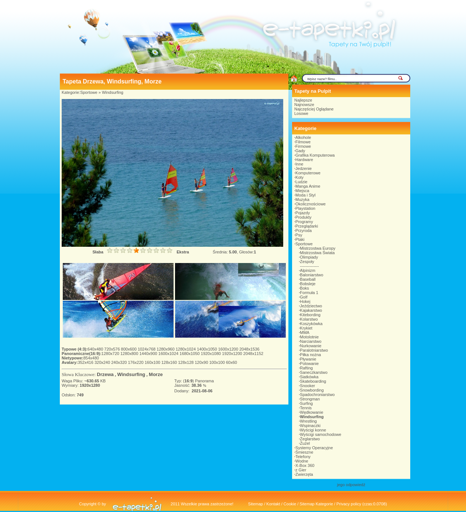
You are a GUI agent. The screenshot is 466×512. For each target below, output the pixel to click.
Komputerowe (308, 173)
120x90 (202, 362)
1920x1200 (232, 353)
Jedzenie (303, 168)
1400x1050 (207, 349)
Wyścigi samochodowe (320, 434)
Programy (304, 221)
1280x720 (111, 353)
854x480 (91, 358)
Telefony (303, 456)
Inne (299, 164)
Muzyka (302, 199)
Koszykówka (311, 323)
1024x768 (147, 349)
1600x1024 (169, 353)
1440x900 (148, 353)
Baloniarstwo (311, 275)
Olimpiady (309, 257)
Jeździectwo (311, 306)
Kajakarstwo (311, 310)
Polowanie (309, 363)
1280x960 (166, 349)
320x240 (103, 362)
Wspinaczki (310, 425)
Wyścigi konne (313, 430)
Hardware (304, 159)
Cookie (290, 504)
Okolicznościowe (310, 204)
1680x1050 (190, 353)
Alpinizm (307, 270)
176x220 (136, 362)
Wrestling (308, 421)
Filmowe (303, 142)
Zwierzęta (304, 474)
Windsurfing (112, 92)
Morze (156, 374)
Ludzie (301, 182)
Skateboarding (313, 381)
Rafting (306, 368)
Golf (303, 297)
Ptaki (299, 239)
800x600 (129, 349)
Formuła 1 (309, 292)
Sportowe (88, 92)
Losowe (301, 113)
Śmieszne (304, 452)
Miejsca (302, 190)
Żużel (305, 443)
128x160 (169, 362)
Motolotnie (309, 337)
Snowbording (311, 390)
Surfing (306, 403)
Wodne (301, 461)
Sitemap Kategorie (316, 504)
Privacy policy (348, 504)
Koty (299, 177)
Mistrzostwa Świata (317, 252)
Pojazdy (302, 213)
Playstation (305, 208)
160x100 (153, 362)
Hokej (305, 301)
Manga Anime (307, 186)
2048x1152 (253, 353)
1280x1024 (186, 349)
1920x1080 (211, 353)
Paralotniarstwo (314, 350)
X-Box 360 (304, 465)
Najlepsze (303, 100)
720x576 (112, 349)
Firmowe (303, 146)
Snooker (307, 385)
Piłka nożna (310, 354)
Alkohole (303, 137)
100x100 (217, 362)
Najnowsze (304, 104)
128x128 (186, 362)
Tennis (306, 408)
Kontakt (273, 504)
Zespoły (307, 261)
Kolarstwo (309, 319)
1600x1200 (229, 349)
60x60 (231, 362)
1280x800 (129, 353)
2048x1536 (249, 349)
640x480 (96, 349)
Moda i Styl (305, 195)
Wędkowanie (311, 412)
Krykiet (306, 328)
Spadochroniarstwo (317, 394)
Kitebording (310, 315)
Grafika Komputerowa (315, 155)
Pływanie (308, 359)
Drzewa (105, 374)
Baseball (307, 279)
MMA (304, 332)
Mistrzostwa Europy (317, 248)
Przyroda (303, 230)
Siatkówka (309, 377)
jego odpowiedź (351, 484)
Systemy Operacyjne (314, 448)
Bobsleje (307, 283)
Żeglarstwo (310, 439)
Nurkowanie (310, 346)
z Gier (300, 470)
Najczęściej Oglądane (313, 109)
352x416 (86, 362)
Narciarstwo (310, 341)
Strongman (310, 399)
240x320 (119, 362)
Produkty (303, 217)
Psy (298, 235)
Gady (300, 151)
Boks (304, 288)
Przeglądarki (306, 226)
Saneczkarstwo (314, 372)
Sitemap (255, 504)
